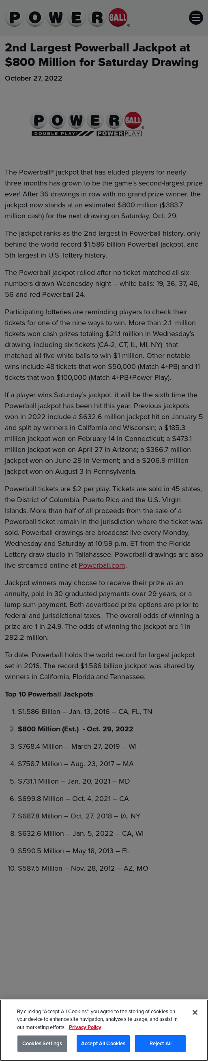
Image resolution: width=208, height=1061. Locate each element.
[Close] (195, 1013)
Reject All (161, 1044)
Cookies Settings (42, 1044)
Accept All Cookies (103, 1044)
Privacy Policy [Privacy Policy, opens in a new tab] (85, 1028)
